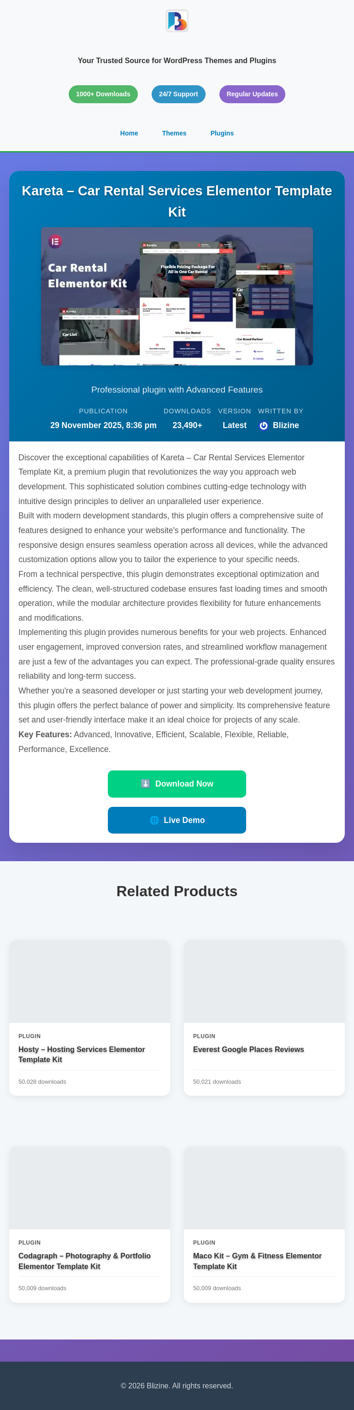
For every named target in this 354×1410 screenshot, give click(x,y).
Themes (174, 133)
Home (129, 133)
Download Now (177, 783)
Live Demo (177, 820)
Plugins (222, 133)
